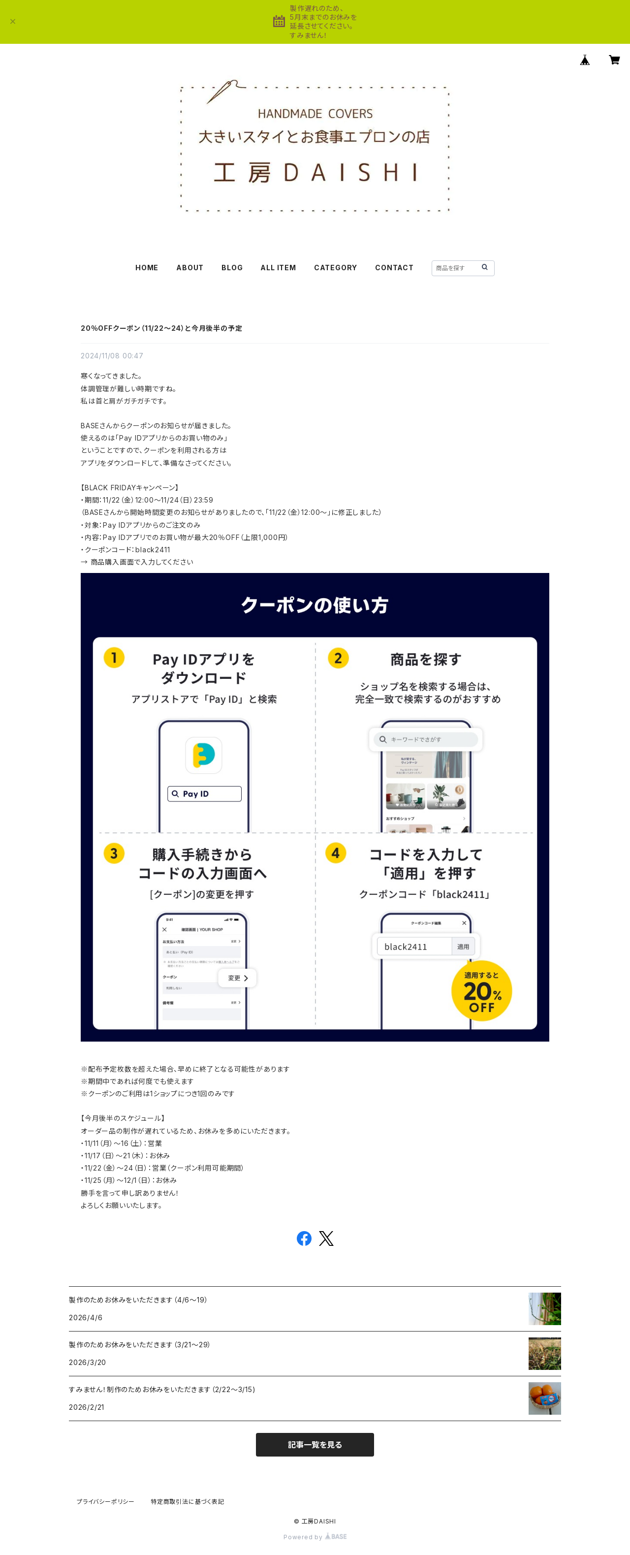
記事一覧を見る (315, 1445)
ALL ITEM (278, 267)
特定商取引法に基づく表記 (187, 1501)
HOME (146, 267)
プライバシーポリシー (106, 1501)
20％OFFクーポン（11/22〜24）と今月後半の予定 (161, 328)
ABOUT (190, 267)
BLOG (232, 267)
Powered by (315, 1537)
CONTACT (394, 267)
